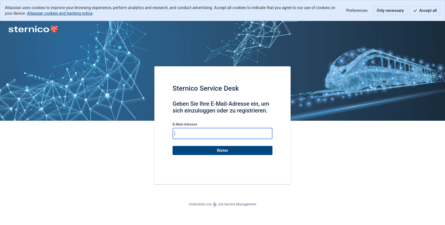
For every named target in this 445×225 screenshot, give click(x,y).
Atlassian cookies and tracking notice (60, 13)
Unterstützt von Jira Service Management (222, 204)
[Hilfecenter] (33, 29)
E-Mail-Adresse (185, 124)
